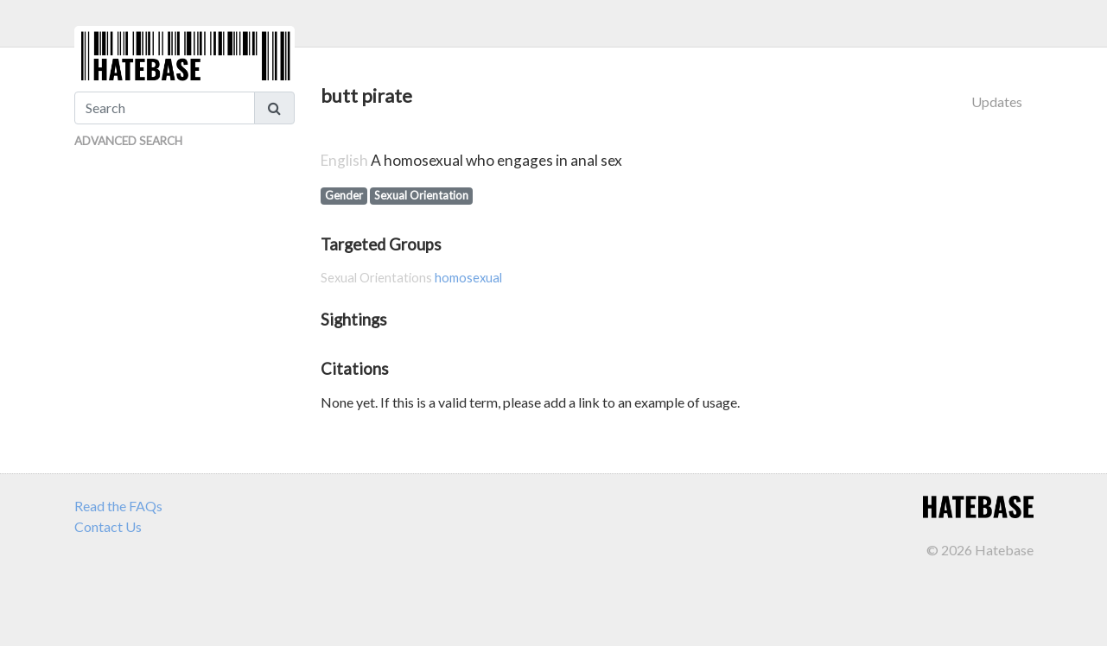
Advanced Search (128, 141)
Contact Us (108, 526)
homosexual (468, 277)
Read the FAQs (118, 505)
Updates (996, 101)
